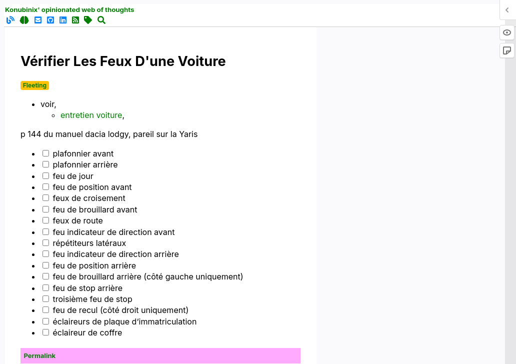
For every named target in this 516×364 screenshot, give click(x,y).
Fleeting (34, 85)
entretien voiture (91, 115)
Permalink (40, 356)
